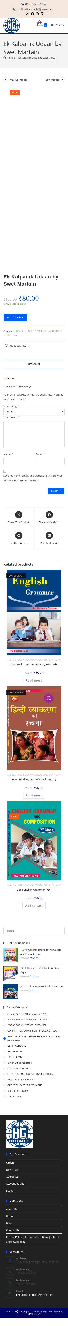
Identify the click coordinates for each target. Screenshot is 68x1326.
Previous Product (18, 79)
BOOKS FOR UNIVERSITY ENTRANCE (26, 1025)
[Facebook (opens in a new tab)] (32, 13)
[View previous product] (6, 79)
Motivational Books (17, 1068)
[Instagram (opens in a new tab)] (37, 13)
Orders (10, 1162)
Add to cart (15, 317)
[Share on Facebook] (49, 517)
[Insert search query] (34, 930)
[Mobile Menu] (56, 25)
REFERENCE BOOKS (18, 1090)
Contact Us (12, 1230)
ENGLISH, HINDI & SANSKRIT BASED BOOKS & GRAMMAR (34, 659)
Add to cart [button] (34, 906)
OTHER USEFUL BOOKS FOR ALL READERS (30, 1073)
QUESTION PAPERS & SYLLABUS (24, 1085)
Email (40, 454)
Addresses (12, 1176)
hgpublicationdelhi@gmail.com (34, 1294)
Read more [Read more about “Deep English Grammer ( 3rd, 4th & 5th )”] (34, 680)
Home (9, 1216)
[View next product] (62, 79)
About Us (11, 1209)
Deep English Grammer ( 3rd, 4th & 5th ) (34, 664)
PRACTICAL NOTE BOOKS (21, 1079)
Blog (8, 1223)
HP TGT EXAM (14, 1057)
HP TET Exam (14, 1051)
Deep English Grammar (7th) (34, 889)
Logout (10, 1190)
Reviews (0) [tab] (34, 363)
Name (8, 454)
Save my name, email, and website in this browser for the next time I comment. (32, 478)
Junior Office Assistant (19, 1062)
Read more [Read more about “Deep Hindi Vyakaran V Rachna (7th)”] (34, 795)
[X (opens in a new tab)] (27, 13)
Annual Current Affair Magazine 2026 (27, 1014)
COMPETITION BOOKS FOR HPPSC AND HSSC (32, 1030)
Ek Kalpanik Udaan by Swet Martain (37, 57)
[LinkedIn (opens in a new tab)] (41, 13)
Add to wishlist (14, 345)
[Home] (4, 57)
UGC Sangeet (14, 1096)
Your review (11, 417)
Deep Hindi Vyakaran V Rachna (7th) (34, 779)
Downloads (12, 1169)
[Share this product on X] (18, 517)
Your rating (11, 406)
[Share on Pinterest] (19, 538)
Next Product (52, 79)
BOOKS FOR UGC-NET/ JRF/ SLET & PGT (28, 1019)
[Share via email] (49, 538)
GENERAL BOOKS (16, 1045)
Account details (15, 1183)
